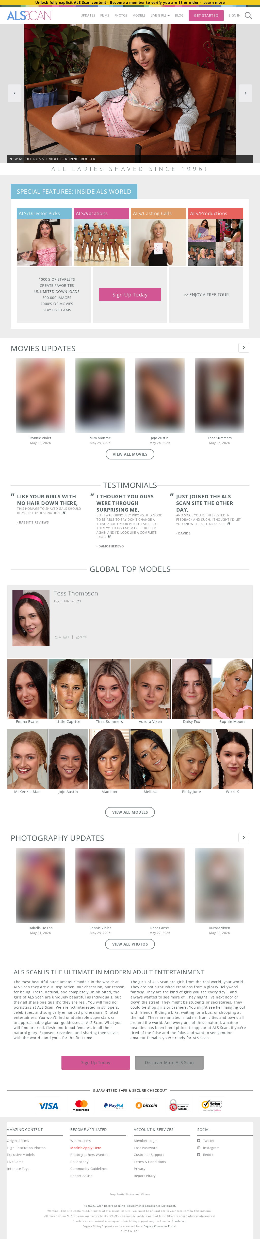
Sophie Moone (232, 689)
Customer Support (149, 1155)
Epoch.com (179, 1221)
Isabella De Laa (40, 928)
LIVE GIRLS (160, 15)
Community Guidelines (88, 1169)
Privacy (140, 1169)
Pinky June (192, 759)
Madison (109, 759)
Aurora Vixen (150, 689)
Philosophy (79, 1162)
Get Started (206, 15)
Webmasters (80, 1141)
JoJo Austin (160, 438)
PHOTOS (121, 15)
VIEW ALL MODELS (130, 812)
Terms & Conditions (150, 1162)
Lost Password (146, 1148)
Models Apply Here (85, 1148)
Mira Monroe (100, 438)
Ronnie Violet (41, 438)
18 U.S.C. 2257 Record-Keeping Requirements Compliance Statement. (130, 1205)
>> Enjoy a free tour (206, 294)
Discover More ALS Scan (169, 1062)
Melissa (150, 759)
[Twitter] (206, 1141)
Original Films (18, 1141)
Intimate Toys (18, 1169)
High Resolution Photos (26, 1148)
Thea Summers (219, 438)
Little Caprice (68, 689)
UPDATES (88, 15)
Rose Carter (159, 928)
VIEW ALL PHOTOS (130, 944)
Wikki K (232, 759)
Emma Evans (27, 689)
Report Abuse (81, 1176)
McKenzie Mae (27, 759)
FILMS (104, 15)
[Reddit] (205, 1155)
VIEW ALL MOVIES (130, 454)
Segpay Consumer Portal (160, 1226)
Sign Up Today (130, 294)
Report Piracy (145, 1176)
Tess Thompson (76, 593)
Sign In (235, 15)
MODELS (139, 15)
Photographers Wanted (89, 1155)
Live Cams (15, 1162)
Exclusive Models (21, 1155)
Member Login (145, 1141)
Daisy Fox (192, 689)
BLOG (179, 15)
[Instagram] (208, 1148)
